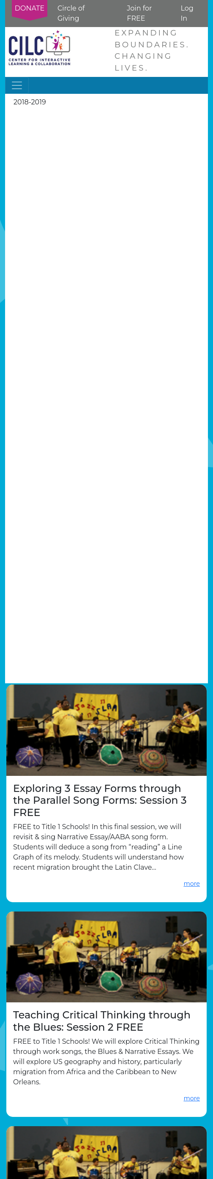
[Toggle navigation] (17, 85)
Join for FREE (139, 13)
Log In (186, 13)
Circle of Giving (71, 13)
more (191, 883)
